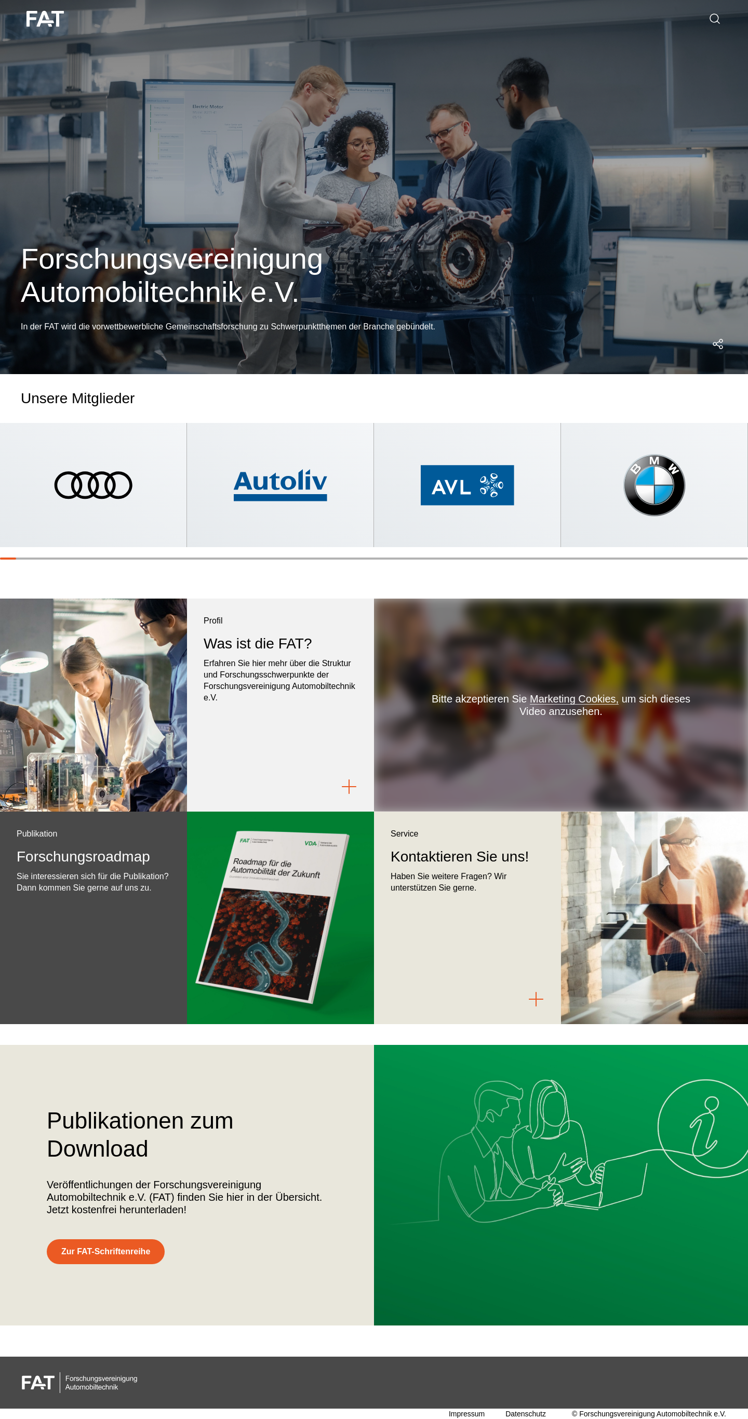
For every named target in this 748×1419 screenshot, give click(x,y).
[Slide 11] (171, 559)
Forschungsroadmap (298, 18)
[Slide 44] (707, 559)
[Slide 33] (528, 559)
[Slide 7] (106, 559)
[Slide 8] (122, 559)
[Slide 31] (496, 559)
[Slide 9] (138, 559)
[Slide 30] (480, 559)
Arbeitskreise (221, 18)
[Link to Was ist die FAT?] (349, 786)
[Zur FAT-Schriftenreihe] (106, 1251)
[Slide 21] (333, 559)
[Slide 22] (349, 559)
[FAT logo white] (47, 18)
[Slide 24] (382, 559)
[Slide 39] (626, 559)
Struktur (167, 18)
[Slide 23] (366, 559)
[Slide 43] (691, 559)
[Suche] (714, 18)
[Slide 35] (561, 559)
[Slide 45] (723, 559)
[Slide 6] (90, 559)
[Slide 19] (301, 559)
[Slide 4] (57, 559)
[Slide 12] (187, 559)
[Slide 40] (642, 559)
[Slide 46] (740, 559)
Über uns (121, 18)
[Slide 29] (463, 559)
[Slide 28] (447, 559)
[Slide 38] (610, 559)
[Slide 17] (268, 559)
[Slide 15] (236, 559)
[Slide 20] (317, 559)
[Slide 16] (252, 559)
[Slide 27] (431, 559)
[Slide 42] (674, 559)
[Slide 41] (658, 559)
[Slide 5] (73, 559)
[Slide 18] (284, 559)
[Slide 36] (577, 559)
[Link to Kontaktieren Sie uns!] (536, 999)
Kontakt (365, 18)
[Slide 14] (219, 559)
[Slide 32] (512, 559)
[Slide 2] (24, 559)
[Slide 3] (41, 559)
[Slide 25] (398, 559)
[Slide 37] (593, 559)
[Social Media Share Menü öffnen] (718, 344)
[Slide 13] (203, 559)
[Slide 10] (154, 559)
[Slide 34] (545, 559)
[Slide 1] (8, 559)
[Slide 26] (415, 559)
